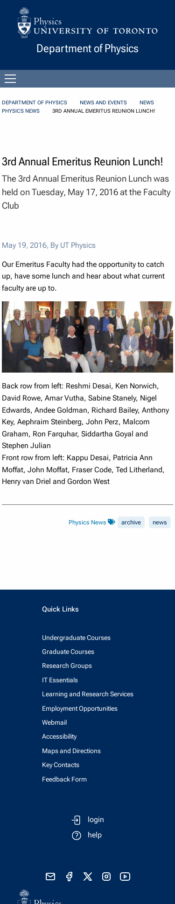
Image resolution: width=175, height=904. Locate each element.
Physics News (21, 111)
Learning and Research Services (87, 694)
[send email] (50, 876)
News (147, 103)
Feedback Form (64, 779)
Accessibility (59, 736)
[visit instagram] (106, 876)
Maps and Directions (71, 750)
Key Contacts (60, 764)
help (95, 834)
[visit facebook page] (69, 876)
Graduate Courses (68, 651)
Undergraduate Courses (76, 637)
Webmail (54, 722)
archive (131, 522)
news (160, 522)
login (96, 819)
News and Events (103, 103)
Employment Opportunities (80, 708)
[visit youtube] (125, 876)
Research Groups (67, 665)
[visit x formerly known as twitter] (87, 876)
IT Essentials (60, 680)
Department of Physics (34, 103)
